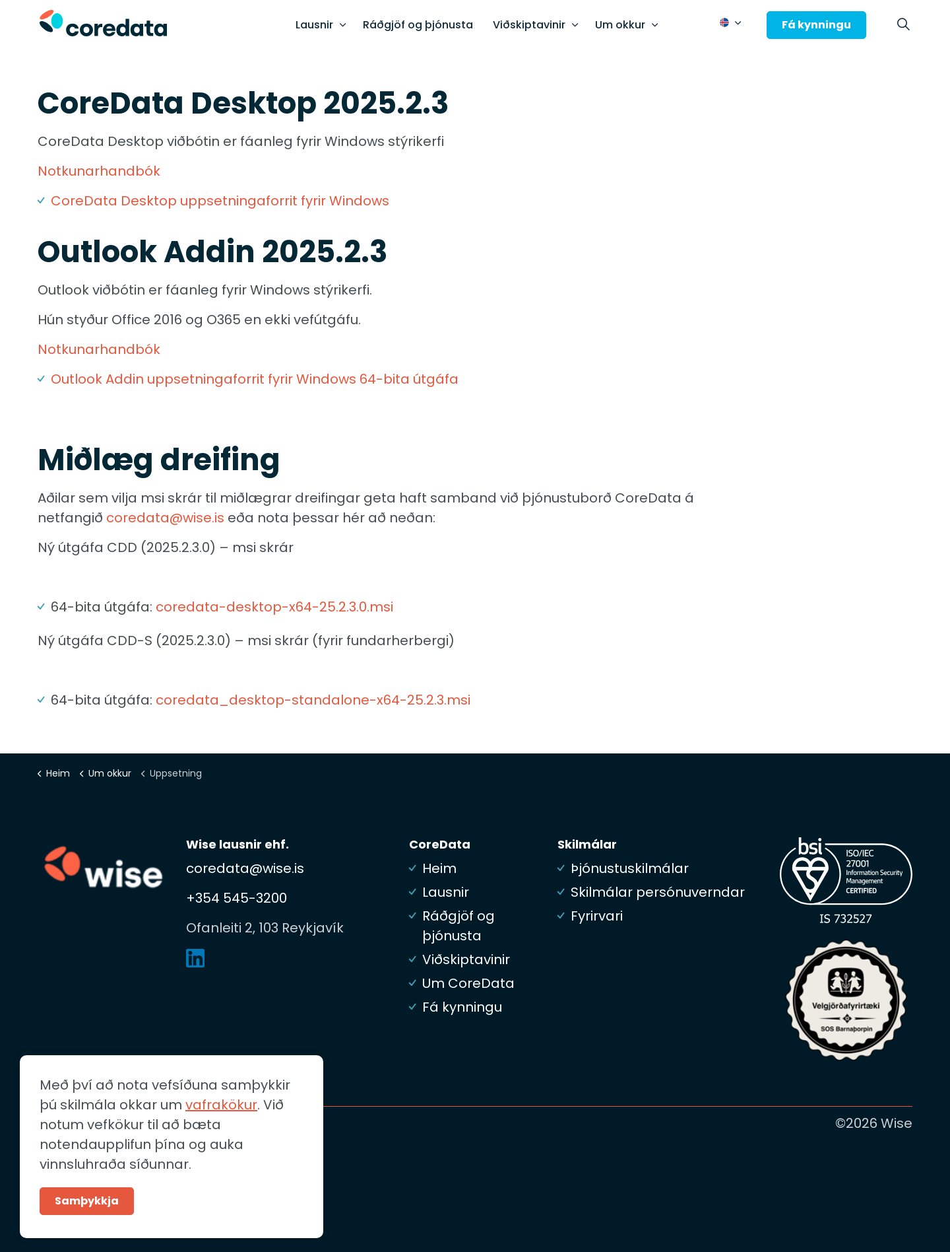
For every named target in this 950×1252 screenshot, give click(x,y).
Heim (439, 868)
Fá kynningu (816, 25)
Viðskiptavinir (529, 24)
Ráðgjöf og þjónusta (418, 24)
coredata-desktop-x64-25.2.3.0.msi (274, 607)
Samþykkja (86, 1230)
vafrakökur (221, 1134)
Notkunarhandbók (99, 171)
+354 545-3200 (236, 898)
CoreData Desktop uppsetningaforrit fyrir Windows (220, 200)
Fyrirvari (597, 916)
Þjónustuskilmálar (630, 868)
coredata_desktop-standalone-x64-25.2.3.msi (313, 700)
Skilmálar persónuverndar (658, 892)
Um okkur (620, 24)
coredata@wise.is (165, 517)
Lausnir (314, 24)
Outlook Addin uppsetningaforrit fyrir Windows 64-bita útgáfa (255, 379)
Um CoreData (468, 983)
